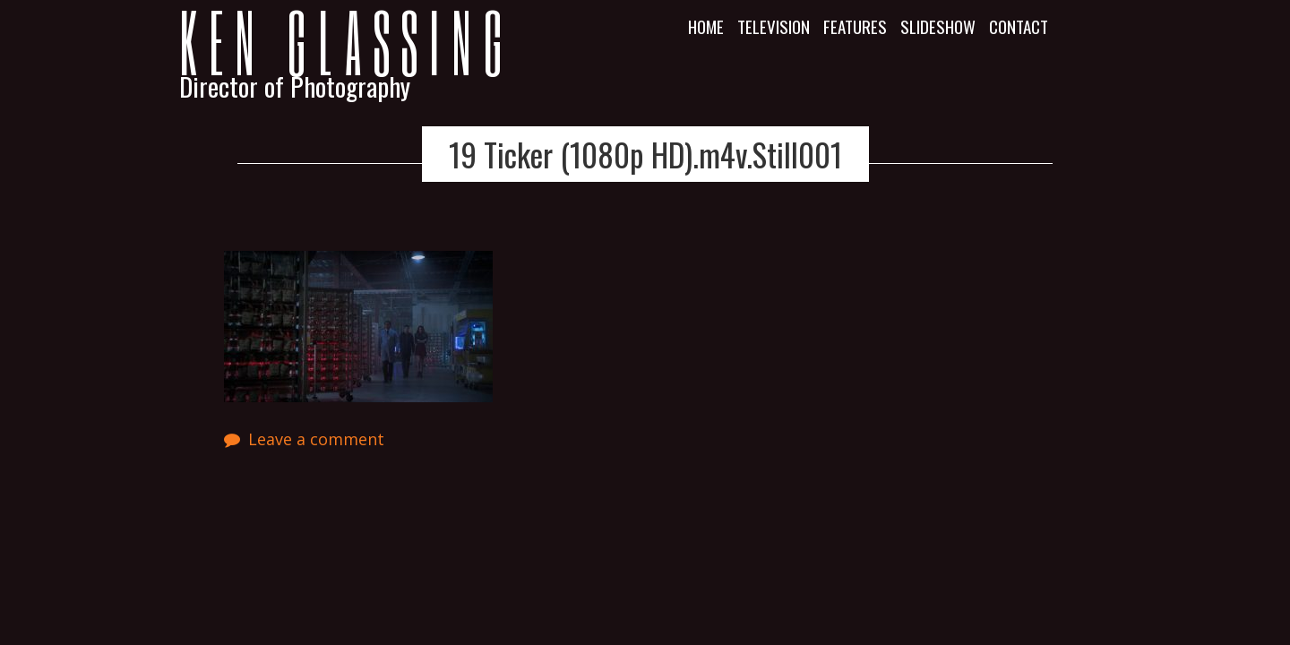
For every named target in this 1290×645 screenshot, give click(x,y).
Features (855, 26)
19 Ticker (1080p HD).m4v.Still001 (645, 154)
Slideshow (938, 26)
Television (773, 26)
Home (706, 26)
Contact (1018, 26)
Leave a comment (316, 439)
